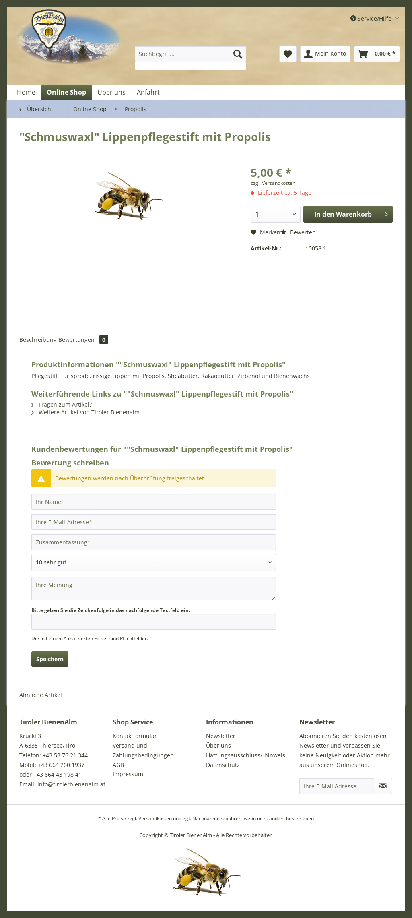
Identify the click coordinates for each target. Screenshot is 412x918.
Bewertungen (83, 339)
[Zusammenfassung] (153, 542)
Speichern (50, 659)
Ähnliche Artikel (40, 695)
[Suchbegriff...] (190, 54)
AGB (118, 765)
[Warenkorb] (377, 54)
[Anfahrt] (148, 92)
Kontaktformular (135, 736)
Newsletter (220, 736)
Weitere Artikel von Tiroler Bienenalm (85, 412)
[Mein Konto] (325, 54)
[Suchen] (237, 54)
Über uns (218, 745)
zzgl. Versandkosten (273, 183)
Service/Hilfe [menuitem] (371, 18)
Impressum (128, 774)
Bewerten (298, 232)
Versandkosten (155, 818)
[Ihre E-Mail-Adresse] (153, 522)
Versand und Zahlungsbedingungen (143, 750)
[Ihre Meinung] (153, 588)
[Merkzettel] (288, 54)
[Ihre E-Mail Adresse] (336, 786)
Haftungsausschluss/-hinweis (245, 755)
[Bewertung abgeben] (153, 562)
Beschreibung (38, 339)
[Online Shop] (66, 92)
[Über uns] (111, 92)
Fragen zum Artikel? (61, 404)
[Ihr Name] (153, 502)
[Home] (26, 92)
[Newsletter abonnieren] (383, 786)
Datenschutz (223, 765)
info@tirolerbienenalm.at (71, 784)
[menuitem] (190, 58)
